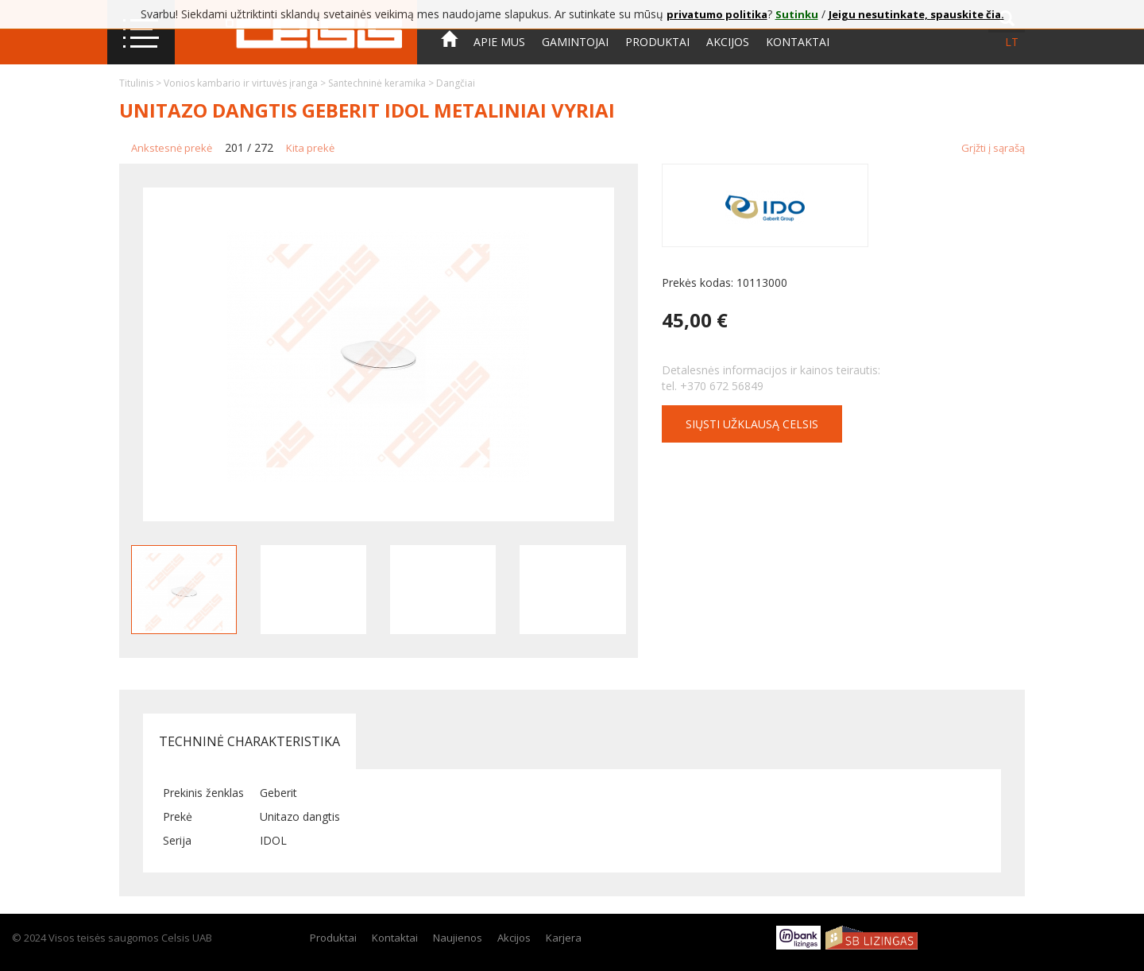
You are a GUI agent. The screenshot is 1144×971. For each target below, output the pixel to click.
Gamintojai (575, 41)
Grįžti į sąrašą (993, 148)
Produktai (657, 41)
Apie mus (499, 41)
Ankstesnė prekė (171, 148)
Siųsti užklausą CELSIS (752, 423)
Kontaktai (797, 41)
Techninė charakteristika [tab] (249, 741)
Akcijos (727, 41)
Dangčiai (455, 83)
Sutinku (796, 14)
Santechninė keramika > (382, 83)
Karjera (564, 937)
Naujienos (457, 937)
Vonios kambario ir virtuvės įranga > (246, 83)
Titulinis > (141, 83)
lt (1011, 41)
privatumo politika (717, 14)
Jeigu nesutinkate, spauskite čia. (916, 14)
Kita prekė (310, 148)
